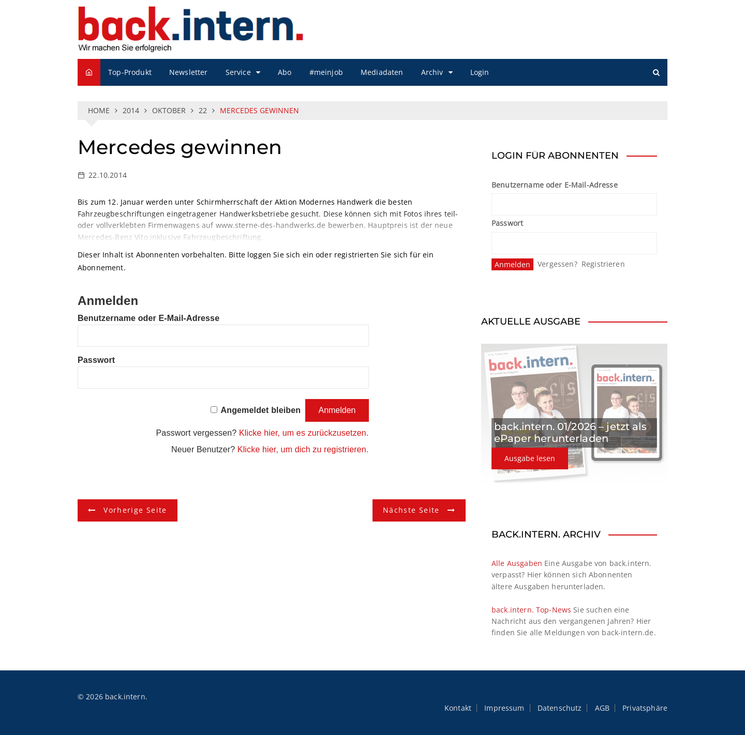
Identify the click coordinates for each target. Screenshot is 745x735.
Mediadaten (382, 72)
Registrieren (603, 264)
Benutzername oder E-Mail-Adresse (148, 318)
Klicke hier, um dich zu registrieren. (303, 449)
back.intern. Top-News (531, 610)
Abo (284, 72)
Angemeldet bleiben (261, 410)
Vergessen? (557, 264)
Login (479, 72)
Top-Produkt (130, 72)
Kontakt (457, 708)
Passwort (96, 360)
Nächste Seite (411, 510)
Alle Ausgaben (516, 563)
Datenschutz (560, 708)
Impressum (504, 708)
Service (238, 72)
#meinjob (326, 72)
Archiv (432, 72)
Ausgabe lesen (529, 458)
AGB (602, 708)
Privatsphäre (644, 708)
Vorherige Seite (135, 510)
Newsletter (188, 72)
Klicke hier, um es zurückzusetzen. (304, 432)
